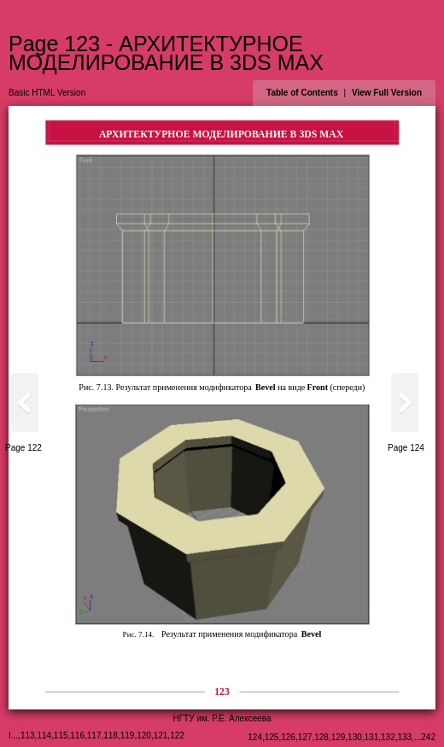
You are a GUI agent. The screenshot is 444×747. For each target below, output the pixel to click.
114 (44, 735)
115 (61, 735)
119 (127, 735)
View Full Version (387, 92)
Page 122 (23, 447)
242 (428, 737)
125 (272, 737)
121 (161, 735)
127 (305, 737)
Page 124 (406, 447)
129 (338, 737)
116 (77, 735)
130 (355, 737)
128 (321, 737)
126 (288, 737)
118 (110, 735)
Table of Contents (302, 92)
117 (94, 735)
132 (388, 737)
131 (372, 737)
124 (255, 737)
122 (177, 735)
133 (405, 737)
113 (27, 735)
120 (144, 735)
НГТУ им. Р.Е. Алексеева (221, 718)
